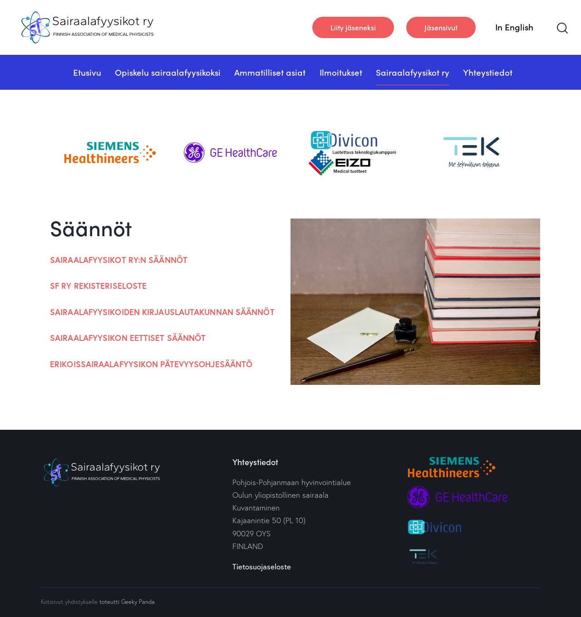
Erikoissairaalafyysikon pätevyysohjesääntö (151, 364)
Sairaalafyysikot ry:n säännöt (118, 259)
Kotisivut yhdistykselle (69, 601)
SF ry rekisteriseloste (98, 285)
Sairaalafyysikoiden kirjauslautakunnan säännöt (162, 311)
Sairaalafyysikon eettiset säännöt (128, 337)
